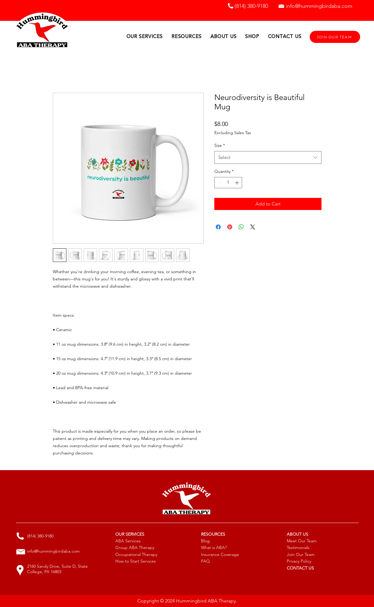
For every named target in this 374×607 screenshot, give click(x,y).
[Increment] (237, 182)
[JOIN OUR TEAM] (335, 37)
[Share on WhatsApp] (241, 227)
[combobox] (267, 157)
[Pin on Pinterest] (229, 227)
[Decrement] (219, 182)
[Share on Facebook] (218, 227)
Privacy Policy (299, 561)
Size (219, 145)
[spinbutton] (228, 182)
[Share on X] (252, 227)
